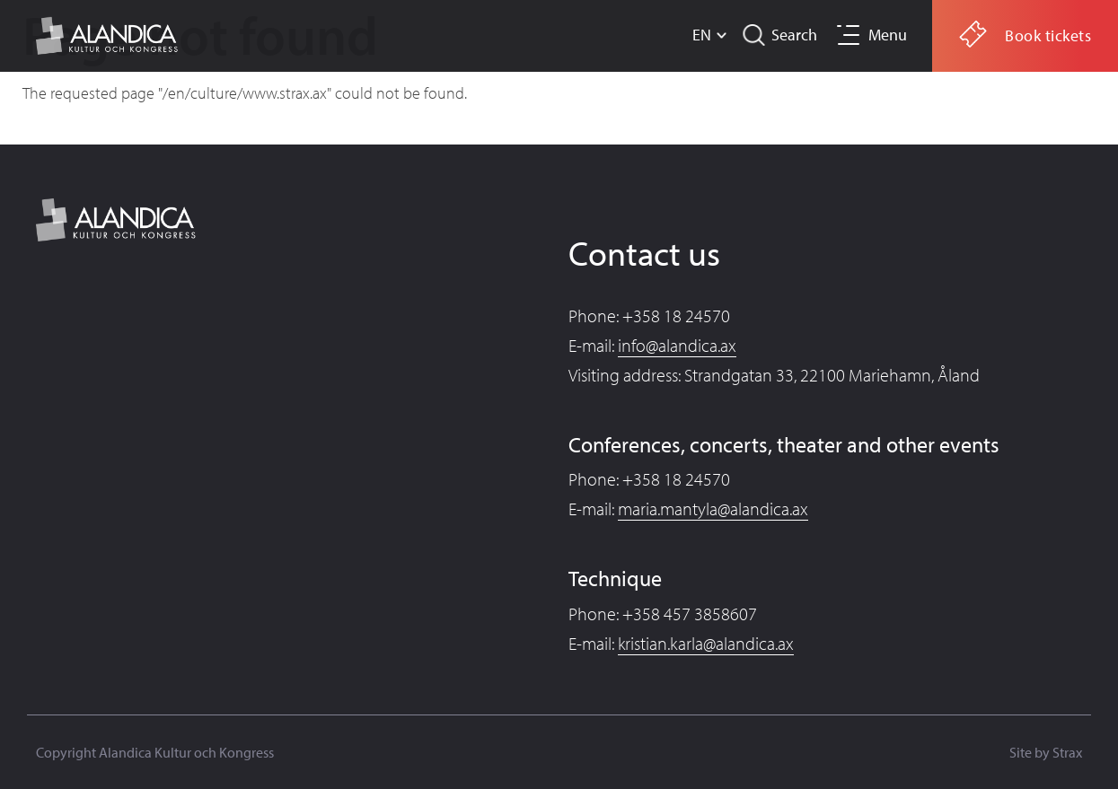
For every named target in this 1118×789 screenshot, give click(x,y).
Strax (1067, 752)
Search (794, 34)
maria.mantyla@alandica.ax (713, 508)
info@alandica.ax (677, 345)
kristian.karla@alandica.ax (706, 643)
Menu (887, 34)
